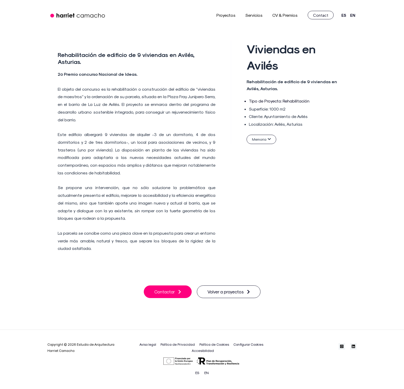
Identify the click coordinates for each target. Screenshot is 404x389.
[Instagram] (342, 346)
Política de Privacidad (178, 344)
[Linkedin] (353, 346)
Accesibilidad (203, 350)
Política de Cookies (213, 344)
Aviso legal (149, 344)
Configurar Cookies (247, 344)
